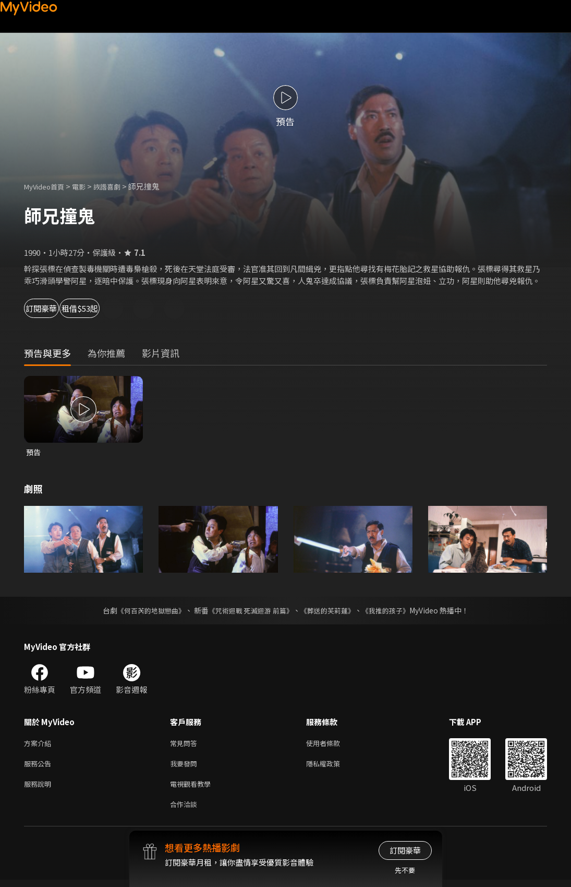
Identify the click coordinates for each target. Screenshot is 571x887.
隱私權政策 (331, 766)
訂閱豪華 (52, 308)
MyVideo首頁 (47, 186)
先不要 (405, 870)
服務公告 (39, 766)
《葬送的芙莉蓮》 (331, 611)
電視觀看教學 (193, 788)
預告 (34, 452)
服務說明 (39, 788)
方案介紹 (39, 744)
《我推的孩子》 (393, 611)
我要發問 (185, 766)
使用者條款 (331, 744)
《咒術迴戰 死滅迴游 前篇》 (249, 611)
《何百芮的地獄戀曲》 (143, 611)
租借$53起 (121, 308)
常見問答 (185, 744)
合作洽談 (185, 810)
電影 (87, 186)
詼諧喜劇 (118, 186)
